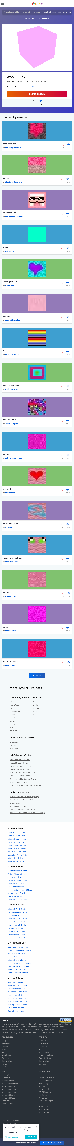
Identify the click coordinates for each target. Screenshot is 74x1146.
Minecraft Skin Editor (10, 1083)
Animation (13, 718)
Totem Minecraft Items (17, 998)
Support (5, 1046)
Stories (12, 724)
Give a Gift (43, 1046)
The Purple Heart (10, 282)
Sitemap (5, 1058)
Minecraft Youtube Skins (17, 839)
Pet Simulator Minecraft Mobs (20, 890)
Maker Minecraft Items (17, 989)
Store (4, 1066)
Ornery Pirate (10, 596)
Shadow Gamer (11, 562)
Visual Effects (14, 705)
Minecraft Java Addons (17, 960)
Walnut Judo (10, 665)
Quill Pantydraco (12, 389)
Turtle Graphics (15, 731)
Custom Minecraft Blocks (18, 912)
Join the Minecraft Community (20, 766)
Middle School (45, 1086)
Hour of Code (7, 1103)
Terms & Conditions (9, 1123)
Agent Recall (14, 742)
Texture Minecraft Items (17, 1001)
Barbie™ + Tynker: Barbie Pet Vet (21, 800)
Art (11, 702)
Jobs (3, 1052)
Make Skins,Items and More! (20, 760)
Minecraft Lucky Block (16, 922)
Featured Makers (46, 1055)
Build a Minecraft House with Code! (22, 772)
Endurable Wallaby (13, 320)
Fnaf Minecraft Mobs (16, 877)
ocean (5, 247)
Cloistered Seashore (13, 182)
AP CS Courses (45, 1092)
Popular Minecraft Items (17, 992)
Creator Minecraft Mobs (17, 871)
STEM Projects (44, 1109)
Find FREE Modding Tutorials (20, 776)
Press (4, 1049)
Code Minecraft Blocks (17, 934)
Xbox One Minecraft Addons (19, 966)
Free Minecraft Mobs (16, 896)
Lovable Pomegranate (14, 216)
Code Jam (6, 1100)
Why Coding (44, 1052)
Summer (42, 1064)
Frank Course (10, 631)
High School (44, 1089)
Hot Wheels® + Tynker (18, 806)
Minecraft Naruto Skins (17, 848)
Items (35, 711)
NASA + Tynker (15, 803)
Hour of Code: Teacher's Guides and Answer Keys (27, 813)
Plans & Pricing (45, 1058)
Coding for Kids (12, 12)
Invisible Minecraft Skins (17, 832)
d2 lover (8, 527)
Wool (34, 87)
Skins (35, 702)
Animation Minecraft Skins (18, 855)
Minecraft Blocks (9, 1089)
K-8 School (43, 1098)
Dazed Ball (9, 285)
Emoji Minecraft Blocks (17, 925)
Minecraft (26, 12)
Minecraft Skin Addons (17, 957)
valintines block (9, 144)
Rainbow (6, 351)
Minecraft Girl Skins (16, 858)
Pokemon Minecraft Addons (19, 969)
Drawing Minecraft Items (18, 1004)
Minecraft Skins (8, 1080)
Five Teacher (10, 492)
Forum (4, 1064)
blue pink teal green (11, 385)
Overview (43, 1041)
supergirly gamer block (12, 558)
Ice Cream (7, 178)
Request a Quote (46, 1112)
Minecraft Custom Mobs (17, 899)
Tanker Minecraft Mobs (17, 893)
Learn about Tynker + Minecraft (37, 18)
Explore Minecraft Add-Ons (19, 769)
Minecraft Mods (8, 1098)
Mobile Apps (7, 1055)
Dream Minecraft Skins (17, 852)
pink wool (7, 454)
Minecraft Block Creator (17, 909)
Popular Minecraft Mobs (17, 880)
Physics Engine (15, 711)
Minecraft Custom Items (17, 985)
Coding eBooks (8, 1061)
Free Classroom (45, 1080)
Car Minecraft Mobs (16, 887)
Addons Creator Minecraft (18, 947)
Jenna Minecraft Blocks (17, 938)
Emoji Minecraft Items (16, 995)
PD (40, 1103)
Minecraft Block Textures (17, 918)
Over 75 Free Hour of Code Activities (22, 809)
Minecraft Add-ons (9, 1092)
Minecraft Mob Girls (16, 883)
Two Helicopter (11, 423)
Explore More (37, 675)
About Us (6, 1043)
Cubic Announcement (14, 458)
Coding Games (8, 1075)
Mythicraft (13, 745)
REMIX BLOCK (37, 93)
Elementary (43, 1083)
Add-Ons (36, 708)
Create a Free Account (52, 1143)
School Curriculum (46, 1077)
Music (12, 727)
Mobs (35, 715)
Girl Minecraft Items (16, 1008)
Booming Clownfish (13, 147)
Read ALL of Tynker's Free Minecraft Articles (25, 785)
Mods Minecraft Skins (16, 836)
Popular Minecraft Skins (17, 842)
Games (12, 721)
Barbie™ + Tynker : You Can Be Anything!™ (24, 797)
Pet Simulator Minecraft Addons (20, 963)
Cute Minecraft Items (16, 1011)
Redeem (42, 1049)
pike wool (7, 316)
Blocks (37, 12)
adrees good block (10, 523)
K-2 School (43, 1095)
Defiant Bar (10, 251)
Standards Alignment (47, 1100)
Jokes (11, 708)
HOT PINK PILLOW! (11, 661)
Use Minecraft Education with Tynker (23, 779)
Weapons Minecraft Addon (18, 953)
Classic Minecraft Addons (18, 973)
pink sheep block (10, 213)
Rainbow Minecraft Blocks (18, 928)
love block (7, 489)
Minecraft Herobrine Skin (18, 861)
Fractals (12, 715)
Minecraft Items (8, 1095)
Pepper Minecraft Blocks (17, 931)
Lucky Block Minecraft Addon (19, 950)
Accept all (31, 1137)
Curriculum (43, 1043)
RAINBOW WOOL (10, 420)
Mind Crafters (14, 748)
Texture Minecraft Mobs (17, 874)
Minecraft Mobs (8, 1086)
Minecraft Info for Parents (19, 782)
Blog (4, 1041)
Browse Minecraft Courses (19, 763)
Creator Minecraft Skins (17, 845)
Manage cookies (11, 1137)
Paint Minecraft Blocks (17, 915)
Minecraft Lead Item (16, 982)
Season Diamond (12, 354)
